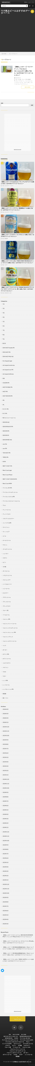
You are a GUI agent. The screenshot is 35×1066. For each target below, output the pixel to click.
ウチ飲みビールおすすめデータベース (15, 12)
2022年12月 (6, 884)
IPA (3, 400)
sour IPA (5, 448)
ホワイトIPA (6, 654)
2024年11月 (6, 783)
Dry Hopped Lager (7, 361)
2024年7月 (5, 801)
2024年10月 (6, 788)
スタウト (5, 558)
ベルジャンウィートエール (9, 623)
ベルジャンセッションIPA (9, 632)
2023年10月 (6, 840)
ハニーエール (6, 588)
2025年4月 (5, 761)
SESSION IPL (6, 435)
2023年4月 (5, 867)
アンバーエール (7, 509)
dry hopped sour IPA (8, 369)
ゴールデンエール (7, 549)
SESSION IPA (6, 431)
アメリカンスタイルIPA (9, 496)
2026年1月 (5, 722)
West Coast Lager (7, 470)
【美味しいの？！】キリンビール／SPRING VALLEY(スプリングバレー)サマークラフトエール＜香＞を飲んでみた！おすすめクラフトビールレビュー (17, 289)
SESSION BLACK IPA (8, 426)
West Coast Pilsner (7, 474)
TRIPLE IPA (5, 457)
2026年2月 (5, 718)
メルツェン (5, 667)
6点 (3, 238)
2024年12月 (6, 779)
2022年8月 (5, 902)
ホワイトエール (7, 658)
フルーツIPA (27, 82)
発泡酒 (29, 79)
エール (4, 536)
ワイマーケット (24, 84)
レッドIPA (5, 680)
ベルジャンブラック (8, 636)
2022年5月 (5, 915)
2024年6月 (5, 805)
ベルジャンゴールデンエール (10, 628)
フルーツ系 (24, 79)
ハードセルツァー (7, 584)
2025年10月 (6, 735)
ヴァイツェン (6, 527)
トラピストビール (7, 575)
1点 (3, 304)
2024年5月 (5, 810)
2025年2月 (5, 770)
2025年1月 (5, 775)
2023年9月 (5, 845)
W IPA (4, 461)
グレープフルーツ (20, 80)
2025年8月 (5, 744)
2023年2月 (5, 875)
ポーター (5, 650)
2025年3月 (5, 766)
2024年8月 (5, 797)
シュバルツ (5, 553)
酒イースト (5, 698)
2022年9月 (5, 897)
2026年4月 (5, 709)
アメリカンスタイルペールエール (11, 501)
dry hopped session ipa (9, 365)
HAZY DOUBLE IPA (7, 387)
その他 (19, 79)
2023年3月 (5, 871)
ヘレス (4, 645)
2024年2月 (5, 823)
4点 (3, 317)
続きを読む (28, 87)
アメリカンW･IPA (7, 488)
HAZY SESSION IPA (7, 396)
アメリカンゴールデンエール (10, 492)
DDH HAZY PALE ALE (8, 356)
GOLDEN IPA (6, 382)
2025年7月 (5, 748)
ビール (21, 82)
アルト (4, 505)
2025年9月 (5, 740)
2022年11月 (6, 888)
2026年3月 (5, 713)
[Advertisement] (17, 32)
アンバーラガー (7, 514)
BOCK (4, 343)
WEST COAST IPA (7, 466)
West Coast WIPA (7, 483)
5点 (3, 212)
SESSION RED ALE (7, 439)
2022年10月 (6, 893)
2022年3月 (5, 923)
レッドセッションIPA (8, 689)
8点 (3, 264)
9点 (3, 339)
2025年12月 (6, 726)
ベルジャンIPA (6, 619)
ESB (4, 378)
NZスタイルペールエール (9, 417)
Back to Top (17, 1019)
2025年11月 (6, 731)
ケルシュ (5, 544)
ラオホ (4, 671)
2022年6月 (5, 910)
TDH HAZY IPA (6, 453)
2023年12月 (6, 832)
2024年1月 (5, 827)
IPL (3, 404)
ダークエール (6, 571)
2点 (3, 308)
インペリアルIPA (7, 523)
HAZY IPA (5, 391)
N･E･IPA (5, 413)
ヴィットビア (6, 531)
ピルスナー (7, 185)
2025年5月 (5, 757)
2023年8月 (5, 849)
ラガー (11, 185)
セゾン (4, 562)
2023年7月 (5, 853)
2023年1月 (5, 880)
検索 (2, 103)
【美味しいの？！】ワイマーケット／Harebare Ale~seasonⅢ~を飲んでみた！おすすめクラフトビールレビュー (23, 71)
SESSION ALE (7, 292)
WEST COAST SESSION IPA (10, 479)
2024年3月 (5, 818)
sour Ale (5, 444)
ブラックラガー (7, 606)
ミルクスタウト (7, 663)
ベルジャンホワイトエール (9, 641)
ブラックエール (7, 601)
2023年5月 (5, 862)
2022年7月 (5, 906)
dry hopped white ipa (8, 374)
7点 (16, 79)
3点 (3, 312)
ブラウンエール (7, 597)
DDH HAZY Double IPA (9, 347)
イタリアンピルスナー (8, 518)
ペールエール (6, 615)
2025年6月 (5, 753)
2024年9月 (5, 792)
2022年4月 (5, 919)
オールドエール (7, 540)
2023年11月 (6, 836)
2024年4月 (5, 814)
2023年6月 (5, 858)
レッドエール (6, 685)
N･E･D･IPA (6, 409)
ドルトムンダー (7, 580)
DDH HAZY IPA (6, 352)
